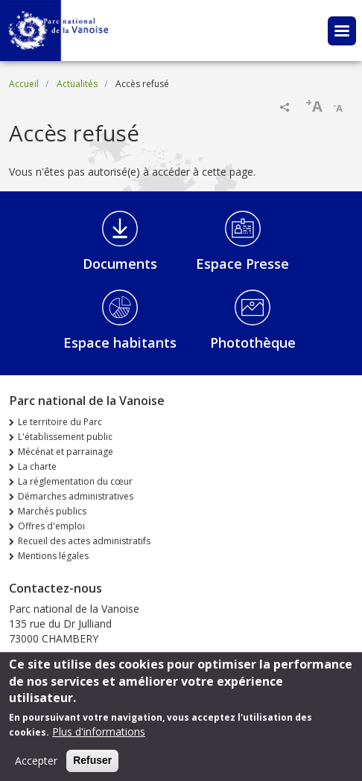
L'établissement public (65, 436)
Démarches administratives (75, 496)
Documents (120, 263)
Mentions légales (53, 555)
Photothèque (253, 342)
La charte (37, 466)
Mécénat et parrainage (65, 451)
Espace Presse (242, 263)
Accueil (24, 83)
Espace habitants (120, 342)
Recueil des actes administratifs (84, 541)
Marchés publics (52, 511)
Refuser (92, 767)
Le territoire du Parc (60, 421)
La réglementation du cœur (75, 481)
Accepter (36, 767)
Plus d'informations (98, 738)
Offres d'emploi (51, 526)
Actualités (77, 83)
